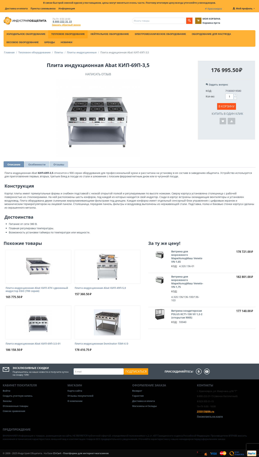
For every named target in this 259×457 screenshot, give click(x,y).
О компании (74, 400)
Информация (66, 8)
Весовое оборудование (22, 41)
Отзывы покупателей (80, 395)
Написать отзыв (98, 74)
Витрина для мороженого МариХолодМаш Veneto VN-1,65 (186, 256)
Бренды (49, 41)
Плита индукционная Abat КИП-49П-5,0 (100, 287)
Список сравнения (14, 410)
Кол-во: (210, 96)
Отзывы (58, 164)
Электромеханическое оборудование (160, 33)
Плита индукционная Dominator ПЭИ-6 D (101, 343)
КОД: (209, 90)
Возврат (137, 390)
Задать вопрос (217, 84)
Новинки (66, 41)
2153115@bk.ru (205, 410)
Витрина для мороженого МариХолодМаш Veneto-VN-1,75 (187, 281)
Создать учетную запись (18, 395)
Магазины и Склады (144, 405)
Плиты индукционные (82, 52)
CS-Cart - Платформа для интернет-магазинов (81, 452)
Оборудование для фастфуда (211, 33)
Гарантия (138, 395)
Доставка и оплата (16, 8)
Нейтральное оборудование (109, 33)
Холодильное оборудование (25, 33)
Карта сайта (74, 390)
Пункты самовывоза (43, 8)
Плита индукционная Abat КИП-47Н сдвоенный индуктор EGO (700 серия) (37, 289)
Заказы (7, 400)
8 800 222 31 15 (61, 21)
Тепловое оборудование (68, 33)
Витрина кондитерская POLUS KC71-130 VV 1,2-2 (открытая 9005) (186, 313)
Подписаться (136, 371)
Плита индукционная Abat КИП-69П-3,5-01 (33, 343)
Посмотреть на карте (210, 415)
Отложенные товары (15, 405)
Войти (6, 390)
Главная (9, 52)
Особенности (37, 164)
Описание (13, 164)
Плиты (58, 52)
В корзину (227, 106)
